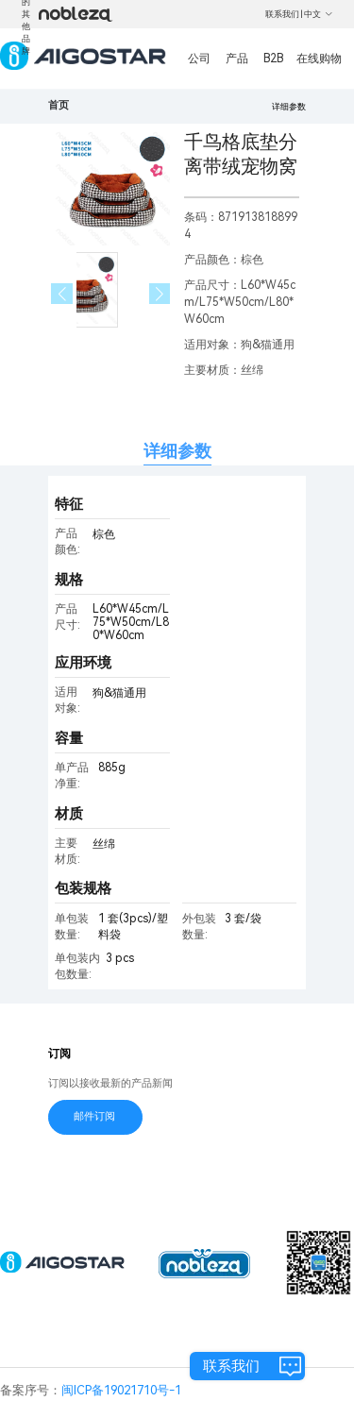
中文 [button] (318, 14)
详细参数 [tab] (177, 451)
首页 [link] (58, 105)
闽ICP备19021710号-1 (121, 1390)
